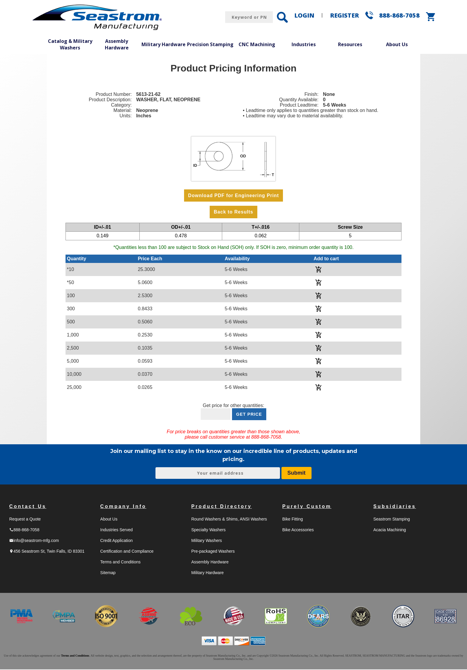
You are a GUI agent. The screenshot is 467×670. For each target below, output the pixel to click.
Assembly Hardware (117, 44)
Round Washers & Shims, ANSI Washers (229, 519)
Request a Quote (25, 519)
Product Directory (221, 506)
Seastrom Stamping (391, 519)
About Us (397, 44)
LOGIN (304, 15)
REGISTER (344, 15)
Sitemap (108, 573)
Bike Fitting (292, 519)
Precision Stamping (210, 44)
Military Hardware (163, 44)
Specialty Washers (208, 530)
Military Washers (206, 541)
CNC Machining (257, 44)
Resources (350, 44)
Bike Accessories (298, 530)
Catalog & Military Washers (70, 44)
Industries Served (116, 530)
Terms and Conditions (120, 562)
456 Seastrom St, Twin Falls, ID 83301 (47, 551)
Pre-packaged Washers (213, 551)
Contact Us (27, 506)
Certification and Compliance (127, 551)
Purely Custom (306, 506)
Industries (304, 44)
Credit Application (116, 541)
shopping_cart (431, 16)
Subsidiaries (394, 506)
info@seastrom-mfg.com (34, 541)
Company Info (123, 506)
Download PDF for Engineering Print (233, 195)
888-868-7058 (399, 15)
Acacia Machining (389, 530)
